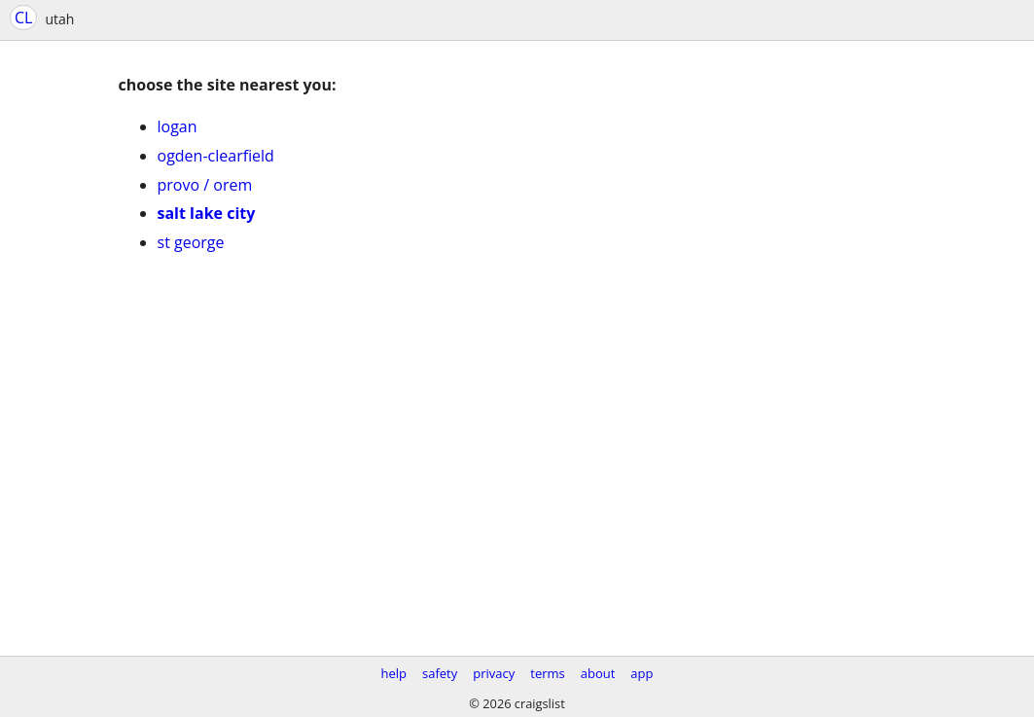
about (598, 673)
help (393, 673)
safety (439, 673)
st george (191, 242)
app (641, 673)
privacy (494, 673)
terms (547, 673)
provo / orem (205, 185)
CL (23, 17)
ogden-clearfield (216, 155)
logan (177, 126)
